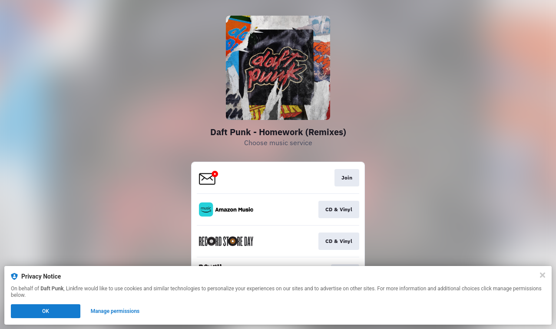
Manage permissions (115, 311)
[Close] (542, 275)
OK (45, 311)
